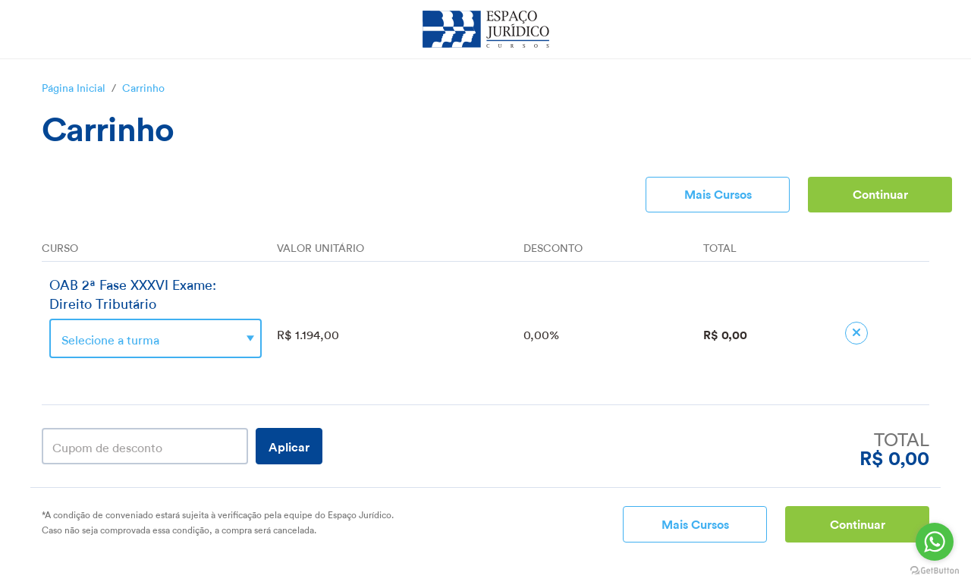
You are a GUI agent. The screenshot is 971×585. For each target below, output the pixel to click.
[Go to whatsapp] (935, 542)
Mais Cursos (718, 193)
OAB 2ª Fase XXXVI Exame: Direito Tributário (132, 292)
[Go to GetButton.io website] (934, 570)
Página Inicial (73, 86)
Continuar (880, 193)
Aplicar (289, 446)
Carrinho (143, 86)
